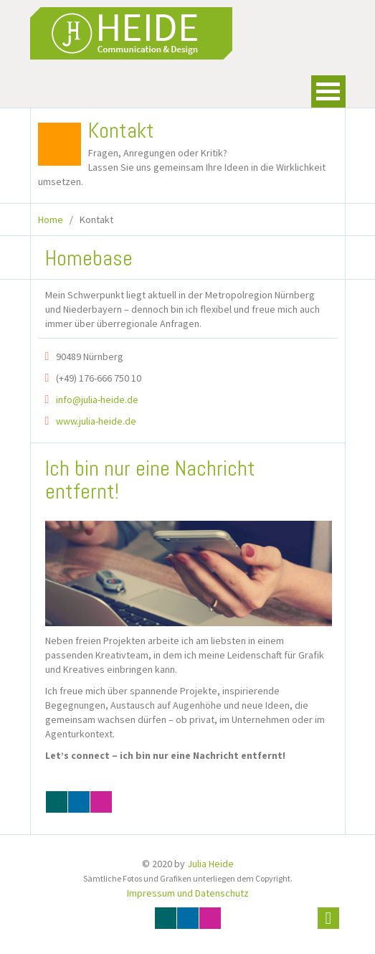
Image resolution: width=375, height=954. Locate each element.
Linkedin (79, 802)
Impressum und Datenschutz (188, 893)
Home (50, 219)
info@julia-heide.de (97, 399)
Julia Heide (210, 863)
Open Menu (328, 91)
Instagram (101, 802)
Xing (56, 802)
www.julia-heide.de (96, 421)
